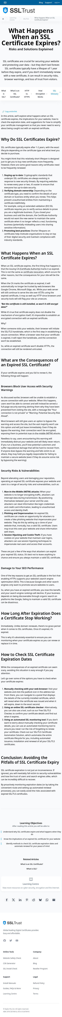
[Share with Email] (54, 900)
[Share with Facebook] (7, 900)
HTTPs (41, 292)
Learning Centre (13, 19)
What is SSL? (3, 93)
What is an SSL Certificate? (15, 93)
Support (48, 2)
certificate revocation (33, 272)
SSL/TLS (26, 19)
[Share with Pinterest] (27, 900)
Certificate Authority (30, 268)
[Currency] (57, 2)
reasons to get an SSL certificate (30, 575)
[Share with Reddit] (34, 900)
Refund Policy (38, 983)
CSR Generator (9, 963)
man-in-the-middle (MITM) (40, 433)
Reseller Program (40, 968)
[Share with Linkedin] (20, 900)
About (35, 958)
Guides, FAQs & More (12, 988)
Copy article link (9, 111)
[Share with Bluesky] (40, 900)
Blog (41, 2)
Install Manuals (9, 983)
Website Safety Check (12, 958)
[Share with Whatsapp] (47, 900)
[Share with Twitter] (13, 900)
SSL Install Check (10, 968)
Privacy (36, 988)
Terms (35, 993)
